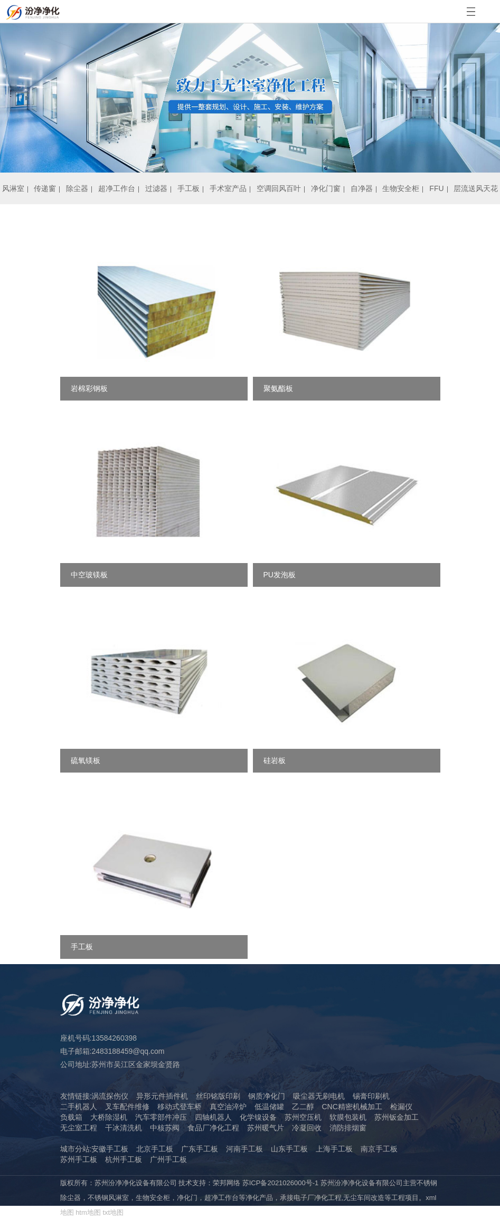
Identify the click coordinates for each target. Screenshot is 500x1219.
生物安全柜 (400, 188)
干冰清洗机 (123, 1127)
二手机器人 (78, 1106)
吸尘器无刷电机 (319, 1096)
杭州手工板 (123, 1159)
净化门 (187, 1198)
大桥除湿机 (108, 1117)
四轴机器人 (213, 1117)
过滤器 (156, 188)
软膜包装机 (347, 1117)
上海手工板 (334, 1149)
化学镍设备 (258, 1117)
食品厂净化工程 (213, 1127)
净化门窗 (326, 188)
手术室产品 (228, 188)
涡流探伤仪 (109, 1096)
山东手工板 (289, 1149)
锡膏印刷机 (371, 1096)
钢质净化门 (266, 1096)
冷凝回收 (307, 1127)
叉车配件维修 (127, 1106)
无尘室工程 (78, 1127)
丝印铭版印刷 (218, 1096)
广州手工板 (168, 1159)
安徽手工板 (109, 1149)
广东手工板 (199, 1149)
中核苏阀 (165, 1127)
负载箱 (71, 1117)
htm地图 (88, 1212)
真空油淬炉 (228, 1106)
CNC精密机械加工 (352, 1106)
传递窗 (45, 188)
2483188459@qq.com (127, 1051)
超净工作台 (116, 188)
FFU (436, 188)
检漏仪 (401, 1106)
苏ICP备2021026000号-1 (280, 1183)
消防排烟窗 (347, 1127)
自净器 (362, 188)
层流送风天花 (476, 188)
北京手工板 (154, 1149)
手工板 (188, 188)
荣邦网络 (226, 1183)
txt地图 (113, 1212)
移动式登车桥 (179, 1106)
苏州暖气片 (265, 1127)
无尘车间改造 (363, 1198)
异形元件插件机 (162, 1096)
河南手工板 (244, 1149)
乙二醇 (303, 1106)
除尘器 (77, 188)
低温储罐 (269, 1106)
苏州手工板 (78, 1159)
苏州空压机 (303, 1117)
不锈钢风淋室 (108, 1198)
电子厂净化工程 (318, 1198)
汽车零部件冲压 (161, 1117)
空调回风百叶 (279, 188)
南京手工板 (379, 1149)
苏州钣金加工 (396, 1117)
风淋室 (13, 188)
